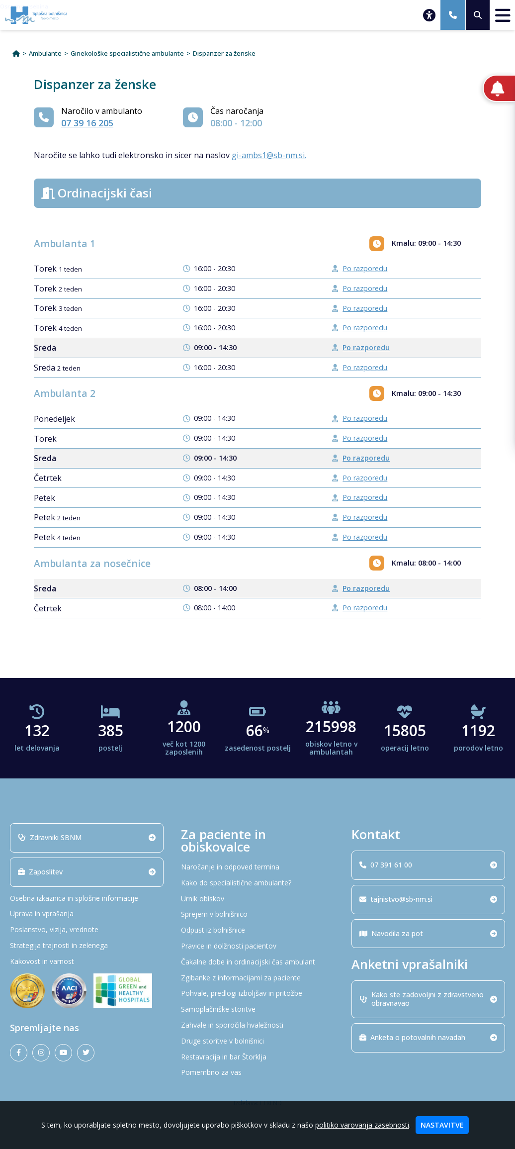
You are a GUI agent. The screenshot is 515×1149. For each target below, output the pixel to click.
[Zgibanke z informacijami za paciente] (258, 978)
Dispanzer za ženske (224, 53)
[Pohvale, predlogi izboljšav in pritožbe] (258, 993)
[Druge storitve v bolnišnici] (258, 1041)
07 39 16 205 (87, 123)
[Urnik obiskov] (258, 899)
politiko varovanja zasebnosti (362, 1125)
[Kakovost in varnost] (87, 962)
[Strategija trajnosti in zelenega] (87, 946)
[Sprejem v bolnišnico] (258, 914)
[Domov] (16, 53)
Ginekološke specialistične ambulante (127, 53)
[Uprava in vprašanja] (87, 914)
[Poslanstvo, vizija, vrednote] (87, 930)
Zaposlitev (87, 871)
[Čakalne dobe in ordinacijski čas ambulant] (258, 962)
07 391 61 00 (428, 864)
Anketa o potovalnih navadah (428, 1037)
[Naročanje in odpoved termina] (258, 867)
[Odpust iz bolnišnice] (258, 930)
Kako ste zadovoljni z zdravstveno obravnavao (428, 999)
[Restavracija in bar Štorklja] (258, 1057)
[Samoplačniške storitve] (258, 1009)
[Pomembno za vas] (258, 1072)
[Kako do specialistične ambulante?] (258, 883)
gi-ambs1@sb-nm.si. (269, 155)
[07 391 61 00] (453, 15)
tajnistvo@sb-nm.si (428, 899)
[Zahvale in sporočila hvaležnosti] (258, 1025)
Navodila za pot (428, 933)
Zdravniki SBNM (87, 837)
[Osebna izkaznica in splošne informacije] (87, 898)
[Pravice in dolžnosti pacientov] (258, 946)
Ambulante (45, 53)
